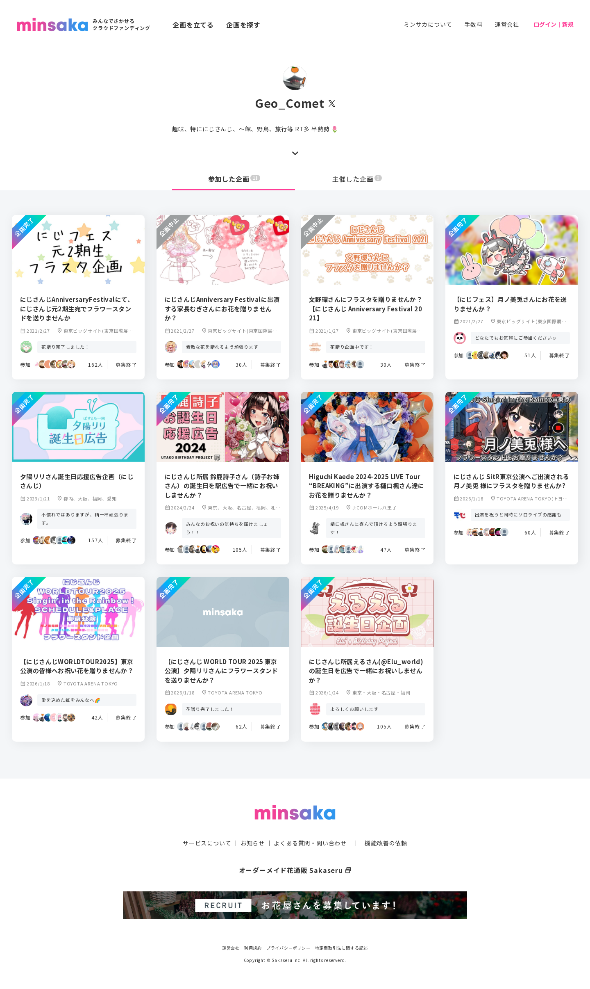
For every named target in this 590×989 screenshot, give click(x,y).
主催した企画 (357, 179)
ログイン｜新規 (553, 24)
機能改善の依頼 (386, 843)
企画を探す (243, 25)
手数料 (473, 24)
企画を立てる (193, 25)
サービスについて (207, 843)
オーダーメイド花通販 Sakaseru (295, 870)
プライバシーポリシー (288, 948)
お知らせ (253, 843)
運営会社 (507, 24)
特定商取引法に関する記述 (341, 948)
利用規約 (253, 948)
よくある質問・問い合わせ (310, 843)
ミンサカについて (428, 24)
